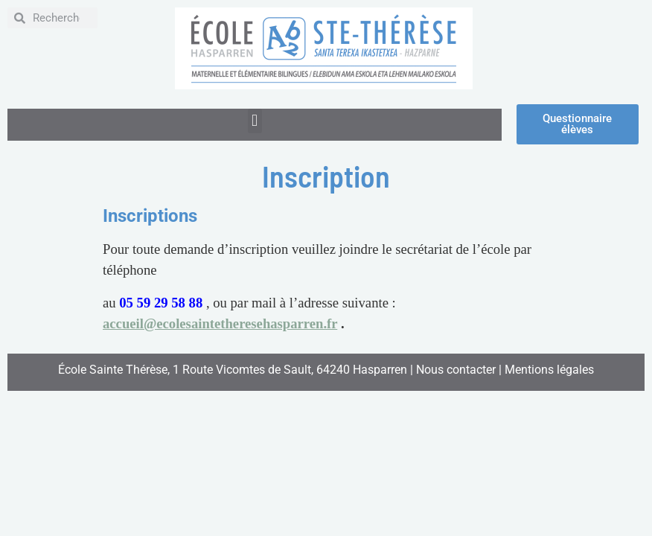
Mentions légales (549, 370)
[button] (255, 121)
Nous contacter (456, 370)
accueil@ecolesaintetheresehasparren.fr (220, 323)
